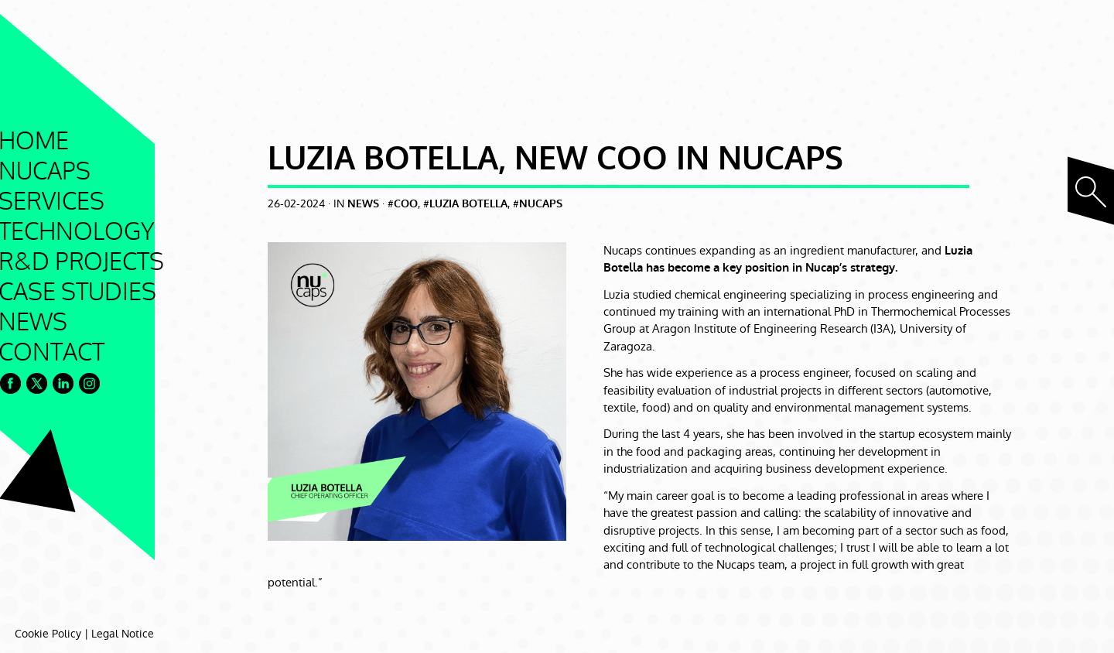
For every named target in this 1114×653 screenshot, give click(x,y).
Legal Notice (122, 634)
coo (406, 204)
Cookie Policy (48, 634)
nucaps (540, 204)
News (363, 204)
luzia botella (468, 204)
